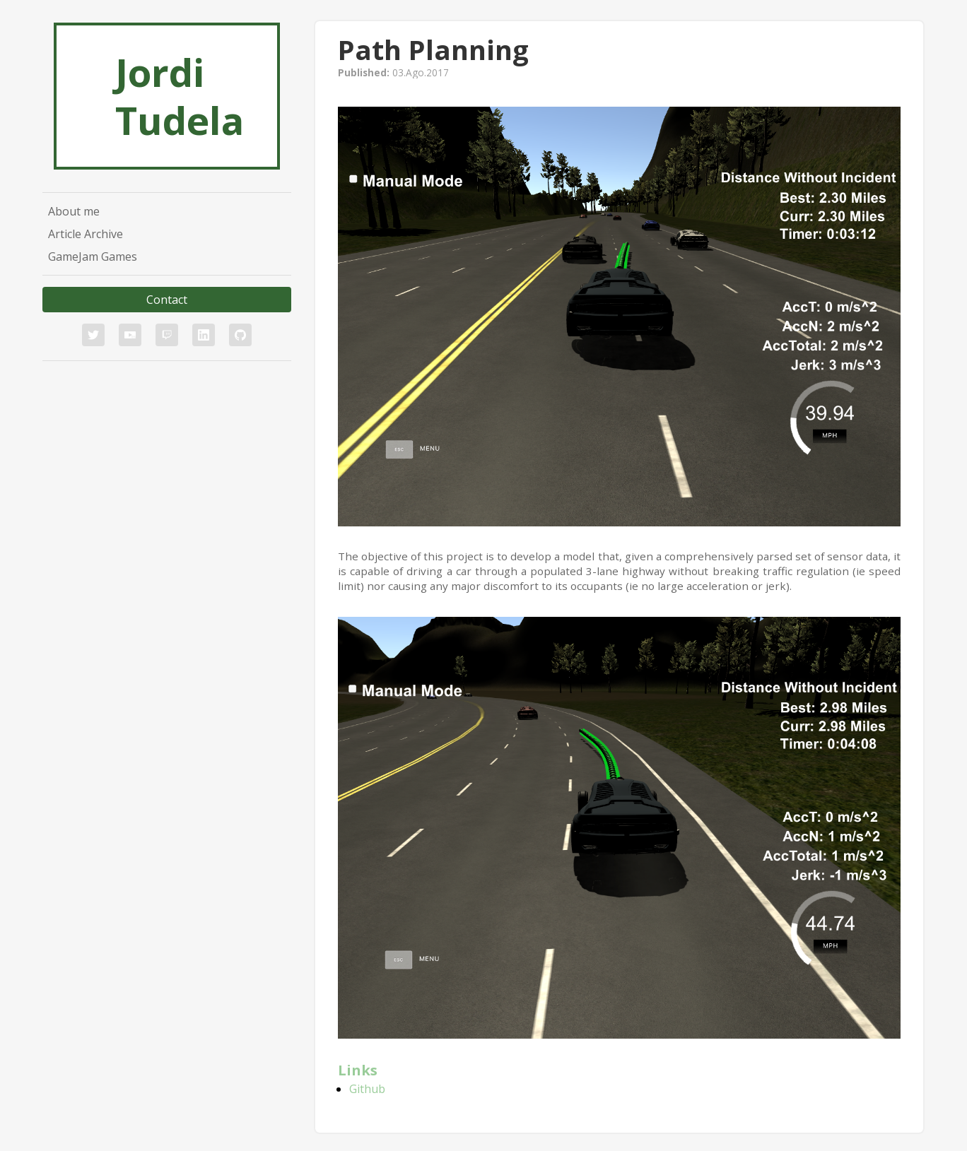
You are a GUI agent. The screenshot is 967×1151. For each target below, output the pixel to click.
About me (74, 211)
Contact (166, 299)
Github (367, 1089)
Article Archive (85, 234)
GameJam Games (92, 256)
